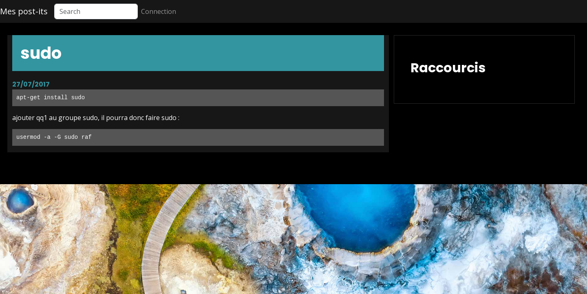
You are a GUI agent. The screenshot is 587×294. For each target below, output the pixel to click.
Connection (158, 11)
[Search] (96, 11)
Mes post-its (24, 11)
